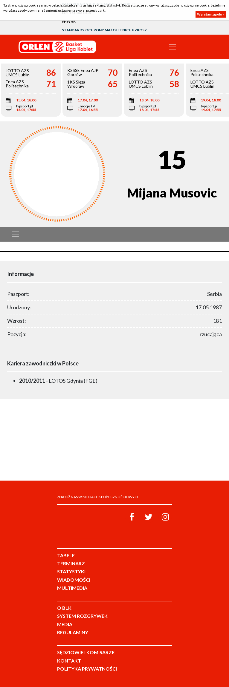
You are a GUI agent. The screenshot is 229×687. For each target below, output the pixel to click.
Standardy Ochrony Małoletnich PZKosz (104, 30)
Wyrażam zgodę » (210, 14)
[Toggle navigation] (172, 47)
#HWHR (69, 21)
